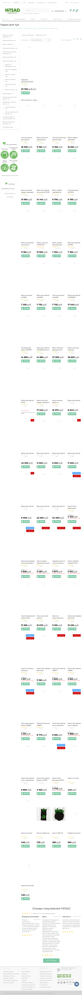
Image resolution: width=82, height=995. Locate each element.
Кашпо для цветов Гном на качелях (58, 724)
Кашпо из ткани (26, 833)
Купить (26, 93)
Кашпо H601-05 (57, 833)
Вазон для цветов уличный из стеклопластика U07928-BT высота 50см (27, 245)
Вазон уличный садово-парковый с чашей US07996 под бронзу (43, 403)
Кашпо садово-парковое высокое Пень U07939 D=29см (43, 563)
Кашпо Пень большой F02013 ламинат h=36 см (58, 780)
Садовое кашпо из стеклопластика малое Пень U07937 (58, 563)
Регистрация (74, 2)
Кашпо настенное (27, 885)
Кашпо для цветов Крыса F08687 (27, 724)
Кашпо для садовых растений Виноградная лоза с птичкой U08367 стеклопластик (74, 618)
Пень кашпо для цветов (42, 617)
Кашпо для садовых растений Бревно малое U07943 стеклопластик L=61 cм (28, 563)
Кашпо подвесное (43, 833)
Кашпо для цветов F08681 (74, 669)
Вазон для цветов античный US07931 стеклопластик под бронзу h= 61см (43, 192)
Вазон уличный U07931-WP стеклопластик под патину (43, 245)
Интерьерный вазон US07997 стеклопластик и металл (27, 350)
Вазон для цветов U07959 (74, 244)
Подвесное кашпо (74, 833)
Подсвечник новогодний (33, 13)
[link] (74, 39)
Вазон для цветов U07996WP (74, 296)
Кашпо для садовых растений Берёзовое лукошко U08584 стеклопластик (43, 671)
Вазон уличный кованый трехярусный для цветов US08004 (74, 350)
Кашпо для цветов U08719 (43, 724)
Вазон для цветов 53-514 (27, 401)
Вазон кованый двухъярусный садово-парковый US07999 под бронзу (58, 350)
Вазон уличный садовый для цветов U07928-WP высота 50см (43, 140)
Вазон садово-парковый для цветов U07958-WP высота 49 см (59, 245)
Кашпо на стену (73, 778)
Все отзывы (51, 960)
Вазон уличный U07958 (26, 296)
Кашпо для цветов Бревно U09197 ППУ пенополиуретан (43, 780)
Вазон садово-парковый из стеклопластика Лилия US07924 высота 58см (57, 192)
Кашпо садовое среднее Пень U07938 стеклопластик (73, 563)
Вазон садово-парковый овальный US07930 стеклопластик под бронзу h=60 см (74, 140)
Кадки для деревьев (28, 35)
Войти (67, 2)
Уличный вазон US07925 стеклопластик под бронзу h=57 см (74, 192)
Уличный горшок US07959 (58, 296)
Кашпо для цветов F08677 (58, 669)
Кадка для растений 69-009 (27, 81)
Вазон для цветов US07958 (43, 296)
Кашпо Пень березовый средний (72, 508)
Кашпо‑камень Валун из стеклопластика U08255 (57, 403)
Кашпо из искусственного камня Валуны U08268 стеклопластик (58, 618)
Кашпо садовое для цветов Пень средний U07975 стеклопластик (28, 618)
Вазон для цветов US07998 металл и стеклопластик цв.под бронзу (43, 350)
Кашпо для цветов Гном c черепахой (27, 779)
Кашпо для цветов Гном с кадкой (74, 724)
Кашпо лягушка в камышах (27, 669)
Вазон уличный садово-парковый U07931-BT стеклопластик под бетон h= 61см (27, 192)
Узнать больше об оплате (10, 175)
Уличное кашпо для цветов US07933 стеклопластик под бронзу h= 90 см (27, 140)
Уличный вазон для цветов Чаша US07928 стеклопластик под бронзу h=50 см (59, 140)
